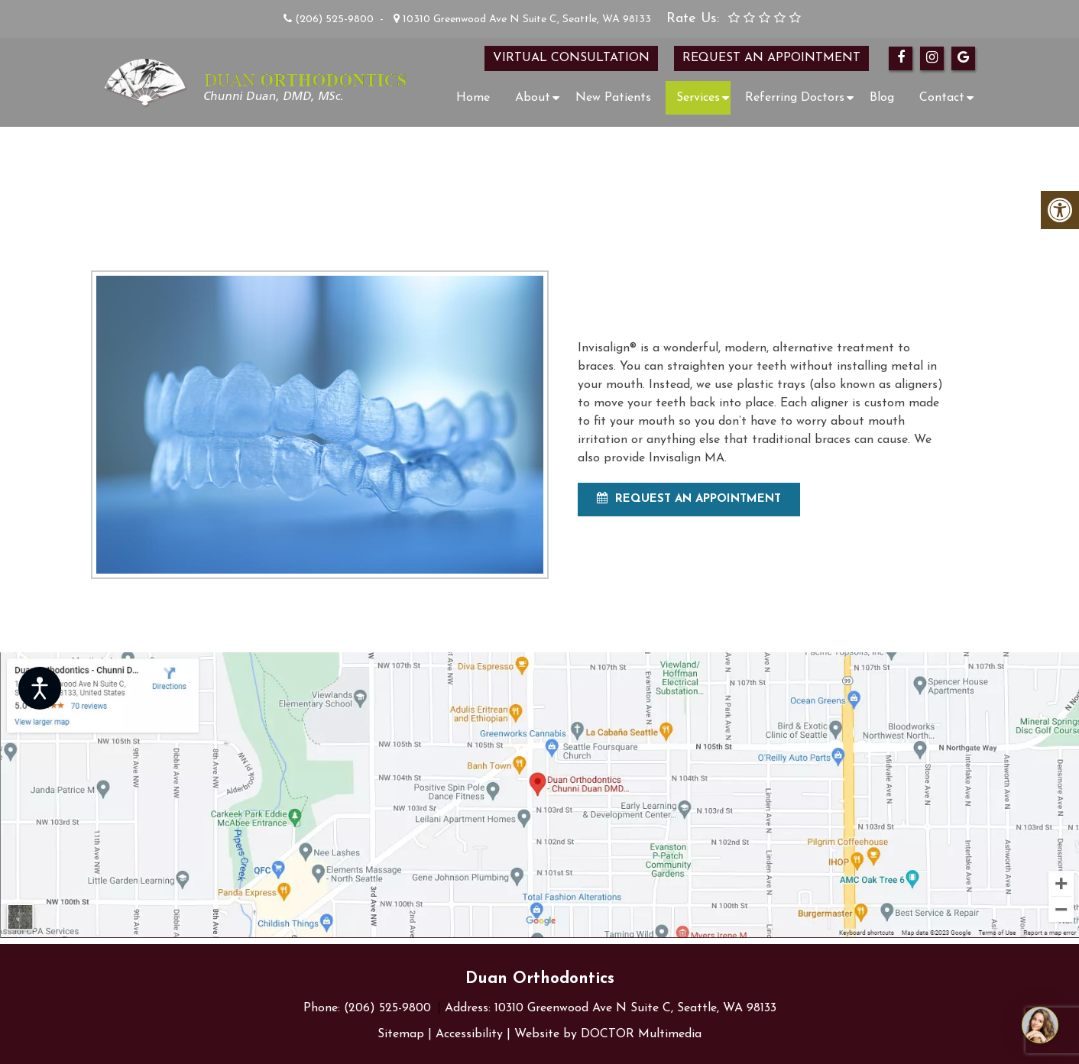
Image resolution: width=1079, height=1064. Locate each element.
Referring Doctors (794, 98)
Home (473, 98)
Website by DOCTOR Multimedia (608, 1034)
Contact (941, 98)
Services (698, 98)
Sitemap (400, 1034)
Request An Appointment (689, 498)
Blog (882, 98)
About (532, 98)
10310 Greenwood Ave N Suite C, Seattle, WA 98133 (525, 19)
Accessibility (469, 1034)
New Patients (613, 98)
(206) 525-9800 (334, 19)
